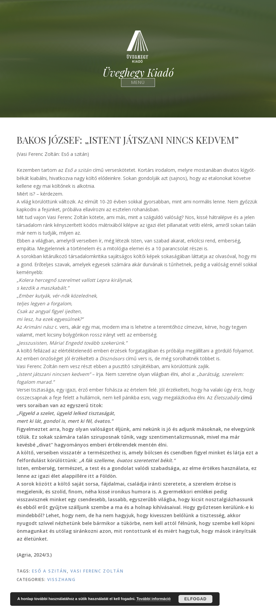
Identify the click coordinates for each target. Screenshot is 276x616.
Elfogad (195, 599)
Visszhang (61, 579)
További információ (153, 599)
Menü (138, 82)
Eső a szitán (49, 571)
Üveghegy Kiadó (138, 72)
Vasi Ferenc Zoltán (97, 571)
